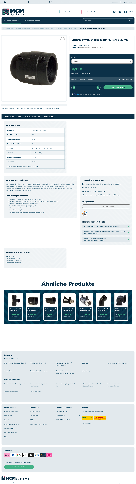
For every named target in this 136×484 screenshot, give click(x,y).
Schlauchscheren (35, 392)
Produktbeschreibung (13, 116)
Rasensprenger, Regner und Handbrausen (39, 385)
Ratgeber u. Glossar (127, 2)
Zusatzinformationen (32, 116)
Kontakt (7, 420)
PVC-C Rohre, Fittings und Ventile (15, 363)
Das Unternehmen (62, 411)
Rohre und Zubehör (11, 359)
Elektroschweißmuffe (39, 130)
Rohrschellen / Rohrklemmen (39, 371)
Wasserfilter (8, 371)
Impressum (8, 416)
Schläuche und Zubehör (12, 379)
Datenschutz (34, 416)
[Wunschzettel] (120, 12)
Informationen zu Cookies (38, 424)
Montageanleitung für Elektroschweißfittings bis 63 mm (102, 184)
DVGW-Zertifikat (89, 188)
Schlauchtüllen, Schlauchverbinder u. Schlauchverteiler (93, 385)
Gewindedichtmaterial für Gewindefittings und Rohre (65, 372)
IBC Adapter (86, 363)
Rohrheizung (86, 371)
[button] (114, 12)
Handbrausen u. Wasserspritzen (14, 384)
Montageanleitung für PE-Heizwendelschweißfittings (101, 195)
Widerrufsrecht (35, 411)
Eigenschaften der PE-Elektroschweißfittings (22, 166)
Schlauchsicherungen (11, 392)
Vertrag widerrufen (19, 467)
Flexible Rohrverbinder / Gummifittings (64, 364)
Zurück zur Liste (9, 28)
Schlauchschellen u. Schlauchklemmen (113, 385)
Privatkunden (50, 12)
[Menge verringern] (74, 87)
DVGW (34, 157)
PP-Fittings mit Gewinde (38, 363)
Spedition (88, 423)
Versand (87, 73)
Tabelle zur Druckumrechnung (93, 191)
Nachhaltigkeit (115, 2)
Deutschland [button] (89, 79)
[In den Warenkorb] (3, 35)
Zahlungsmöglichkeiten (12, 424)
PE (33, 153)
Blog (5, 437)
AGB (31, 420)
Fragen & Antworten (11, 411)
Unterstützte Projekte (63, 419)
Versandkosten (9, 428)
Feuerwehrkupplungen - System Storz (66, 385)
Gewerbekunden (70, 12)
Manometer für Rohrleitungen (117, 363)
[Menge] (85, 87)
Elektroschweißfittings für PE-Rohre (91, 47)
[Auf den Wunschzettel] (62, 39)
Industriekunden (90, 12)
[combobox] (102, 61)
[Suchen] (106, 20)
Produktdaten (49, 116)
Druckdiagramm (106, 206)
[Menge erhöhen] (98, 87)
